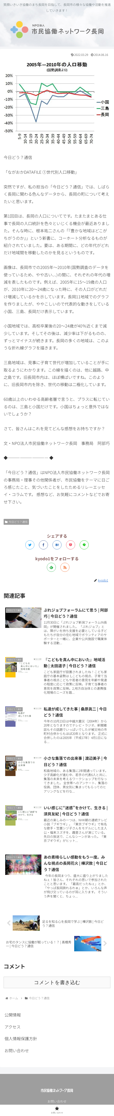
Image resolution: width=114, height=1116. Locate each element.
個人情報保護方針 (21, 1038)
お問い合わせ (17, 1050)
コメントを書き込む (57, 982)
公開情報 (13, 1015)
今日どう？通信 (16, 522)
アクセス (13, 1027)
